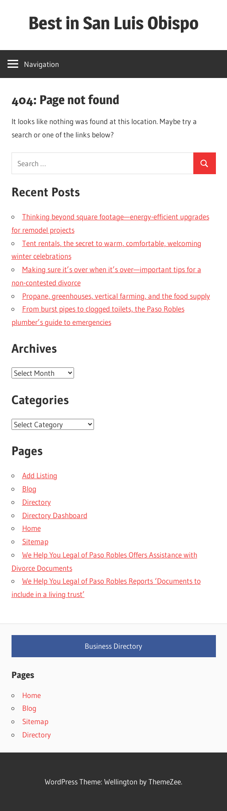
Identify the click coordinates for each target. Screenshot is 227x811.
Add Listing (39, 475)
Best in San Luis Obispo (113, 23)
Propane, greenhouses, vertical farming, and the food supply (116, 295)
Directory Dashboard (54, 515)
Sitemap (35, 541)
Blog (29, 488)
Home (31, 528)
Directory (36, 502)
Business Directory (113, 646)
